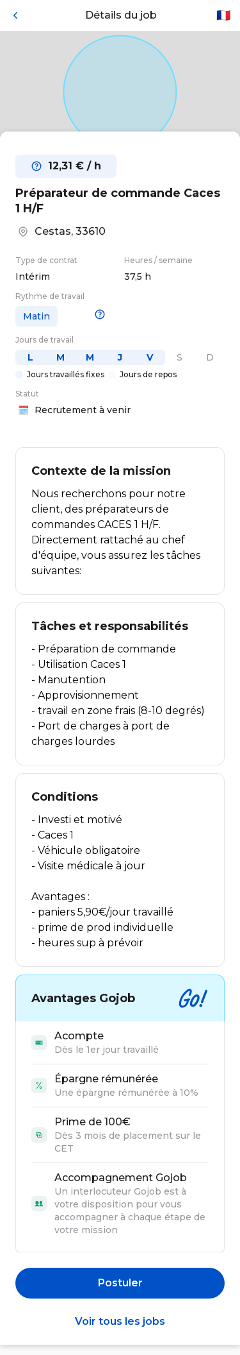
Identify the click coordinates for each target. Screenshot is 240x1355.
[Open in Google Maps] (120, 91)
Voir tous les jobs (120, 1321)
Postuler (120, 1283)
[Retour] (15, 15)
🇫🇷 (223, 15)
